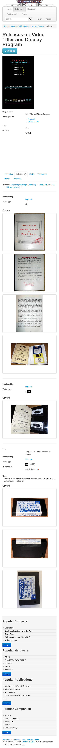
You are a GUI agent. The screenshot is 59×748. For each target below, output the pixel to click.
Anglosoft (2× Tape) (47, 185)
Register (49, 19)
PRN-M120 (9, 669)
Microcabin (9, 722)
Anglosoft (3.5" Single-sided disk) (23, 185)
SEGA (7, 725)
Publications (12, 14)
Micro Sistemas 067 (12, 689)
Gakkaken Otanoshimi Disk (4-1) (17, 637)
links (23, 739)
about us (11, 739)
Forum (24, 14)
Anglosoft (31, 119)
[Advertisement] (23, 154)
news (18, 739)
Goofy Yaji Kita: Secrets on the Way (18, 631)
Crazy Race (9, 634)
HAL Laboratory (11, 728)
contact (37, 739)
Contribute (10, 51)
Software (19, 9)
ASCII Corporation (12, 718)
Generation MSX (28, 742)
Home (9, 9)
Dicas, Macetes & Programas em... (18, 695)
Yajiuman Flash (11, 640)
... (5, 699)
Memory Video (33, 121)
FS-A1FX (8, 663)
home (4, 739)
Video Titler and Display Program (31, 26)
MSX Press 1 (10, 692)
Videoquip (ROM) (13, 187)
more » (6, 645)
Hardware (32, 9)
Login (40, 19)
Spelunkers (9, 628)
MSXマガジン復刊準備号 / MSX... (18, 686)
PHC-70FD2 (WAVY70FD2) (15, 660)
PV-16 (7, 666)
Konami (8, 715)
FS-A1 (7, 657)
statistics (29, 739)
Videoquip (28, 459)
